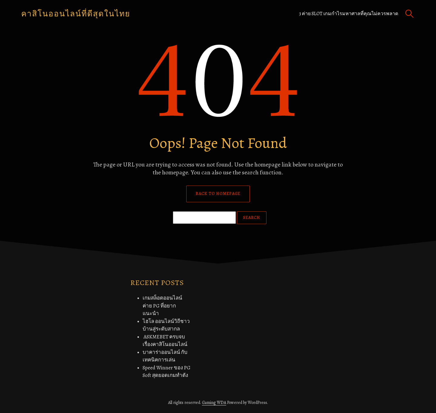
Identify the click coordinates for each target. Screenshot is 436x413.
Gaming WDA (214, 402)
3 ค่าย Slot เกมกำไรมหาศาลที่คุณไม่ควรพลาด (348, 13)
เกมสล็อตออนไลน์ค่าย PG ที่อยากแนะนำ (162, 305)
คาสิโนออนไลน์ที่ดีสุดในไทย (75, 13)
